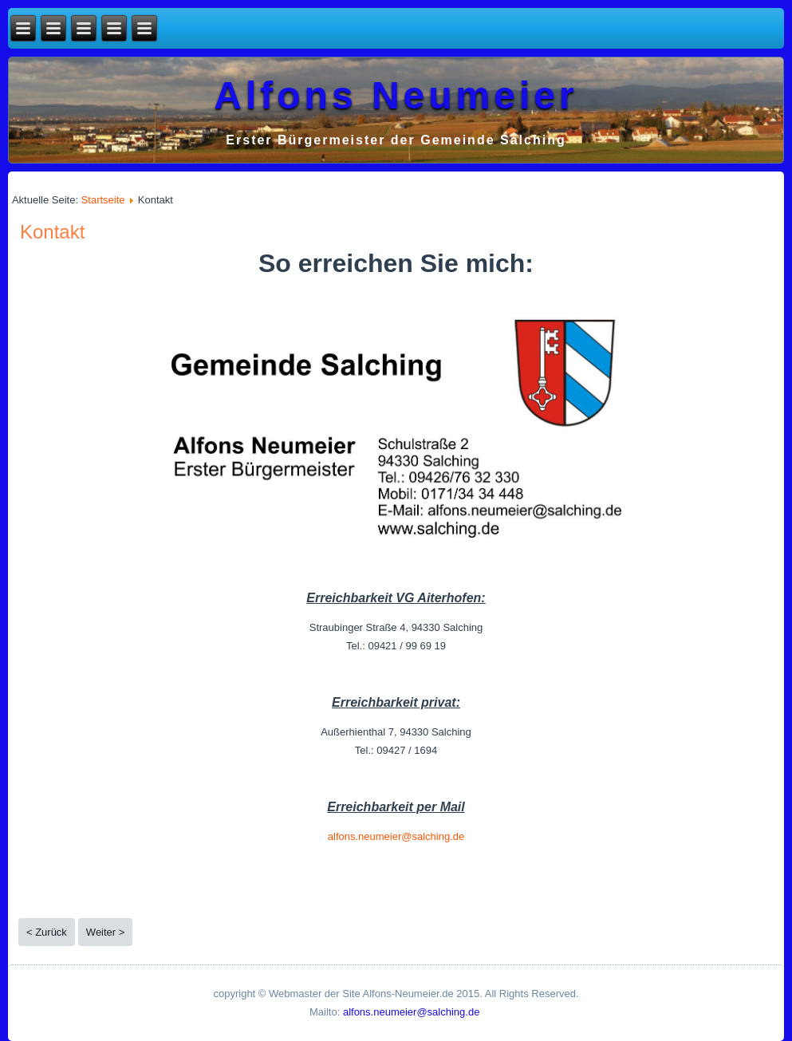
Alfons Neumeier (395, 95)
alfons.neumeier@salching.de (396, 836)
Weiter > (105, 932)
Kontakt (52, 232)
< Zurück (46, 932)
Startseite (103, 200)
